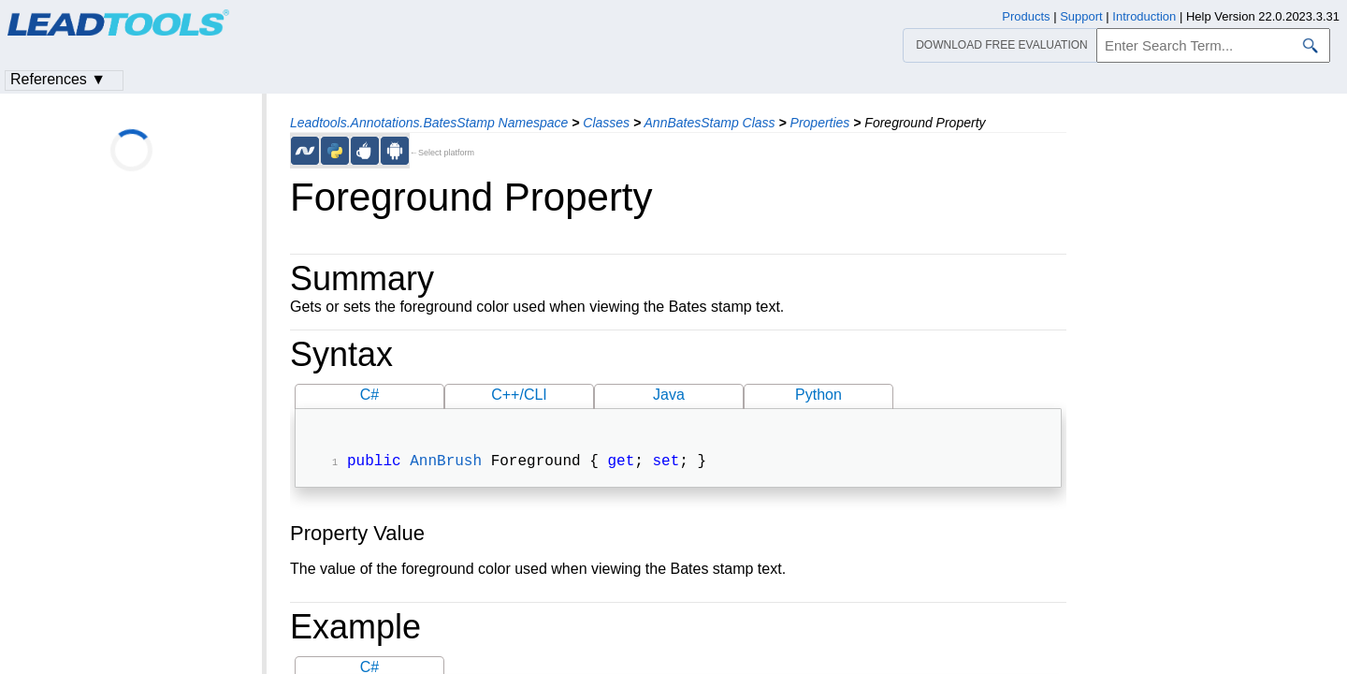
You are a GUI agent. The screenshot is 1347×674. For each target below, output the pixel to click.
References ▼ (58, 79)
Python (818, 395)
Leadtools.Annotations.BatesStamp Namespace (429, 122)
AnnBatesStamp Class (710, 122)
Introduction (1144, 16)
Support (1081, 16)
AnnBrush (446, 463)
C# (369, 395)
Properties (820, 122)
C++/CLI (519, 395)
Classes (606, 122)
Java (669, 395)
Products (1026, 16)
